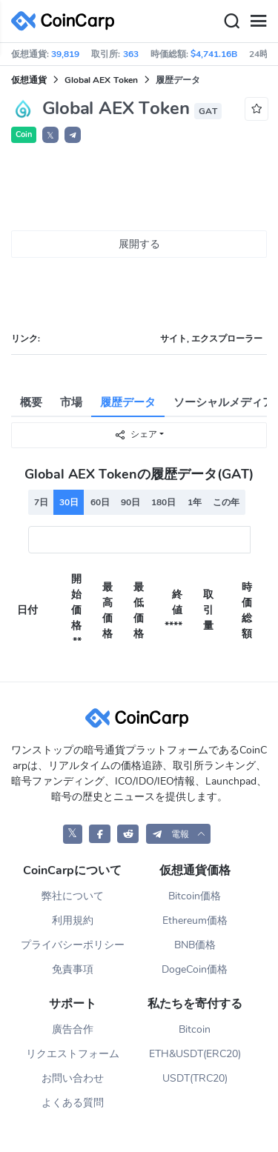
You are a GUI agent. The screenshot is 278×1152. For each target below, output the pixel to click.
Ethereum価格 (195, 920)
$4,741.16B (214, 54)
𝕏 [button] (50, 135)
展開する (139, 244)
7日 (41, 502)
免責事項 (72, 969)
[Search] (231, 21)
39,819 (65, 54)
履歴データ (128, 402)
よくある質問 (73, 1103)
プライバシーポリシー (73, 945)
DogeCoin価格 (195, 969)
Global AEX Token (101, 80)
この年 (226, 502)
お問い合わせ (73, 1078)
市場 (71, 402)
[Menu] (258, 21)
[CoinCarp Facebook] (99, 834)
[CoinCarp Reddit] (128, 834)
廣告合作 (72, 1029)
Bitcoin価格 (194, 896)
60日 (100, 502)
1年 (195, 502)
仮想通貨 (29, 80)
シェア (135, 434)
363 (131, 54)
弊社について (73, 896)
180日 (163, 502)
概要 (31, 402)
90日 (130, 502)
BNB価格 (195, 945)
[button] (72, 135)
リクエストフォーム (72, 1054)
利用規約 (72, 920)
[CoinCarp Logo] (66, 21)
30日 (69, 502)
